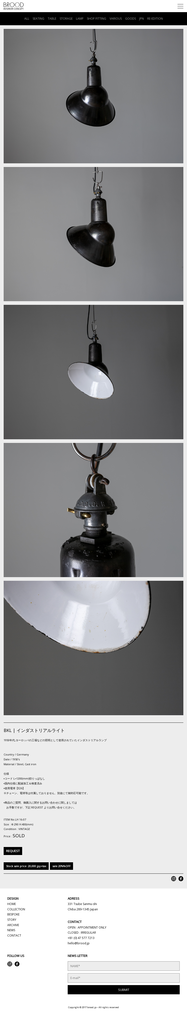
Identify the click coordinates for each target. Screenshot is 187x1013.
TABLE (52, 19)
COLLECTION (16, 909)
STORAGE (66, 19)
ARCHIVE (13, 925)
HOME (11, 904)
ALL (26, 19)
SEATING (38, 19)
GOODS (130, 19)
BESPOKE (13, 914)
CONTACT (14, 935)
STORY (11, 920)
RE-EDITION (155, 19)
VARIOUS (116, 19)
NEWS (11, 930)
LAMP (80, 19)
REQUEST (13, 851)
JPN (141, 19)
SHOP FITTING (96, 19)
